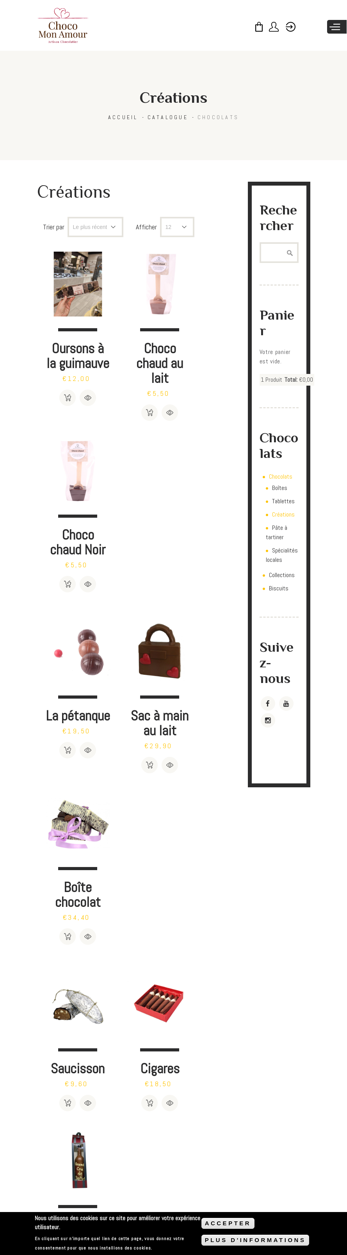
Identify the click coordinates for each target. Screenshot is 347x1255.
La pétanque (70, 523)
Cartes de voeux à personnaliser (206, 915)
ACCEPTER (228, 1223)
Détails (81, 398)
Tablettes (283, 501)
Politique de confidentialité (216, 1210)
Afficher (146, 226)
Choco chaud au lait (138, 349)
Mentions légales (277, 1210)
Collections (282, 575)
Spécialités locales (282, 555)
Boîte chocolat (206, 523)
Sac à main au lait (138, 530)
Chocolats (218, 117)
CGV (73, 1210)
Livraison (164, 1210)
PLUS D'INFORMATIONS (255, 1240)
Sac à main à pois (138, 907)
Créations (283, 514)
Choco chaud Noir (206, 349)
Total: (291, 379)
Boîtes (279, 488)
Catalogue (168, 117)
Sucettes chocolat (70, 900)
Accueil (123, 117)
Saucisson (71, 697)
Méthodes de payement (116, 1210)
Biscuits (278, 588)
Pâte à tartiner (276, 532)
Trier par (53, 226)
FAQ (52, 1210)
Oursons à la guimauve (71, 349)
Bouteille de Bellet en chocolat (206, 719)
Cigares (138, 697)
